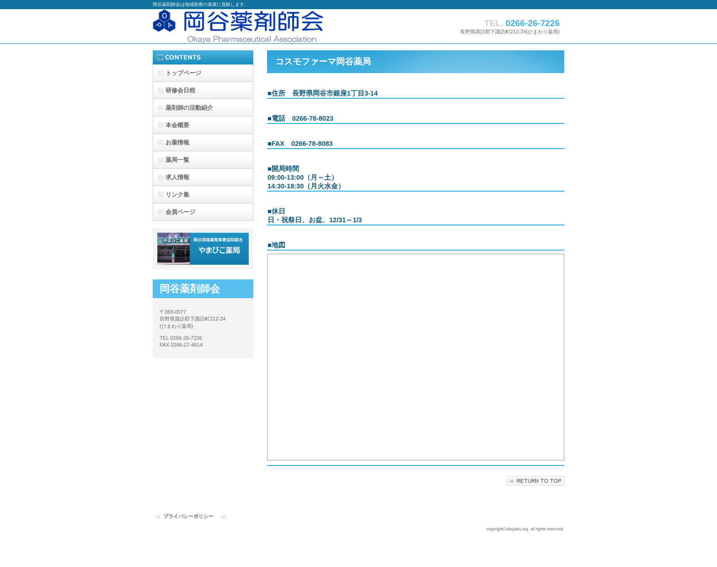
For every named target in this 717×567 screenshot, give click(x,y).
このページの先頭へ (535, 481)
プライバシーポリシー (188, 516)
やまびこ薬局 (203, 249)
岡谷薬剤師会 (244, 26)
